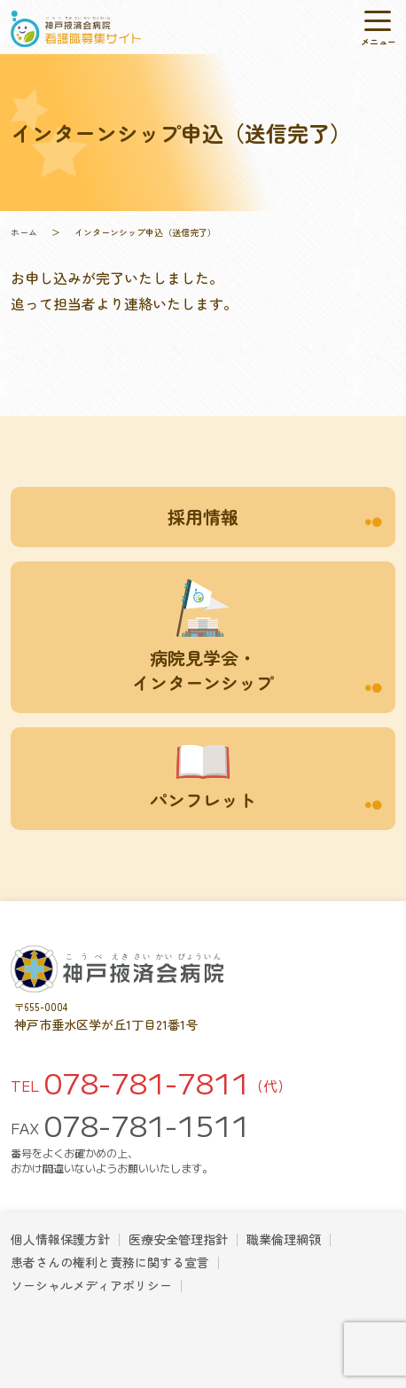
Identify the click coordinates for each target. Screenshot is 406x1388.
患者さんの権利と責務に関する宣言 (110, 1262)
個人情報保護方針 (60, 1239)
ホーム (24, 232)
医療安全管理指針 (178, 1239)
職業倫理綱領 (283, 1239)
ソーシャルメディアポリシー (91, 1285)
